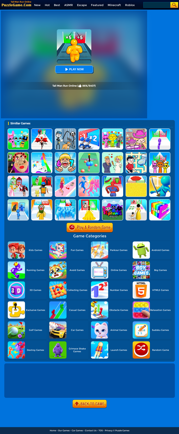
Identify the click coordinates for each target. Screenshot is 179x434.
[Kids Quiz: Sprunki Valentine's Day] (112, 129)
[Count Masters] (136, 177)
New (37, 5)
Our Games (64, 430)
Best (57, 5)
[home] (16, 5)
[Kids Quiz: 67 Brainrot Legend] (65, 153)
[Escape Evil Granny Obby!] (18, 153)
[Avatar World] (136, 129)
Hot (47, 5)
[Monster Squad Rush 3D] (41, 177)
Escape (82, 5)
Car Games (77, 430)
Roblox (130, 5)
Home (53, 430)
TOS (101, 430)
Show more (16, 391)
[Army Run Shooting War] (89, 129)
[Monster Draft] (18, 200)
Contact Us (90, 430)
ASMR (68, 5)
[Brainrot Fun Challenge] (41, 200)
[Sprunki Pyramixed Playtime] (112, 200)
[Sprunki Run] (159, 153)
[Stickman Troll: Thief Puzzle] (65, 129)
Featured (97, 5)
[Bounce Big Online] (89, 153)
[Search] (156, 5)
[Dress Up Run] (65, 177)
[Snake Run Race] (159, 129)
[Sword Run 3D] (159, 177)
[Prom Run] (18, 177)
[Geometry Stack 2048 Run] (159, 200)
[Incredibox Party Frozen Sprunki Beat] (18, 129)
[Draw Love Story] (112, 153)
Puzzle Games (122, 430)
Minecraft (114, 5)
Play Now (74, 69)
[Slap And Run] (89, 177)
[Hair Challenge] (41, 153)
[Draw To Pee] (136, 153)
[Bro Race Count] (65, 200)
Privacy (108, 430)
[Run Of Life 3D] (136, 200)
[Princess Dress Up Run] (89, 200)
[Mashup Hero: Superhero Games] (112, 177)
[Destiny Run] (41, 129)
